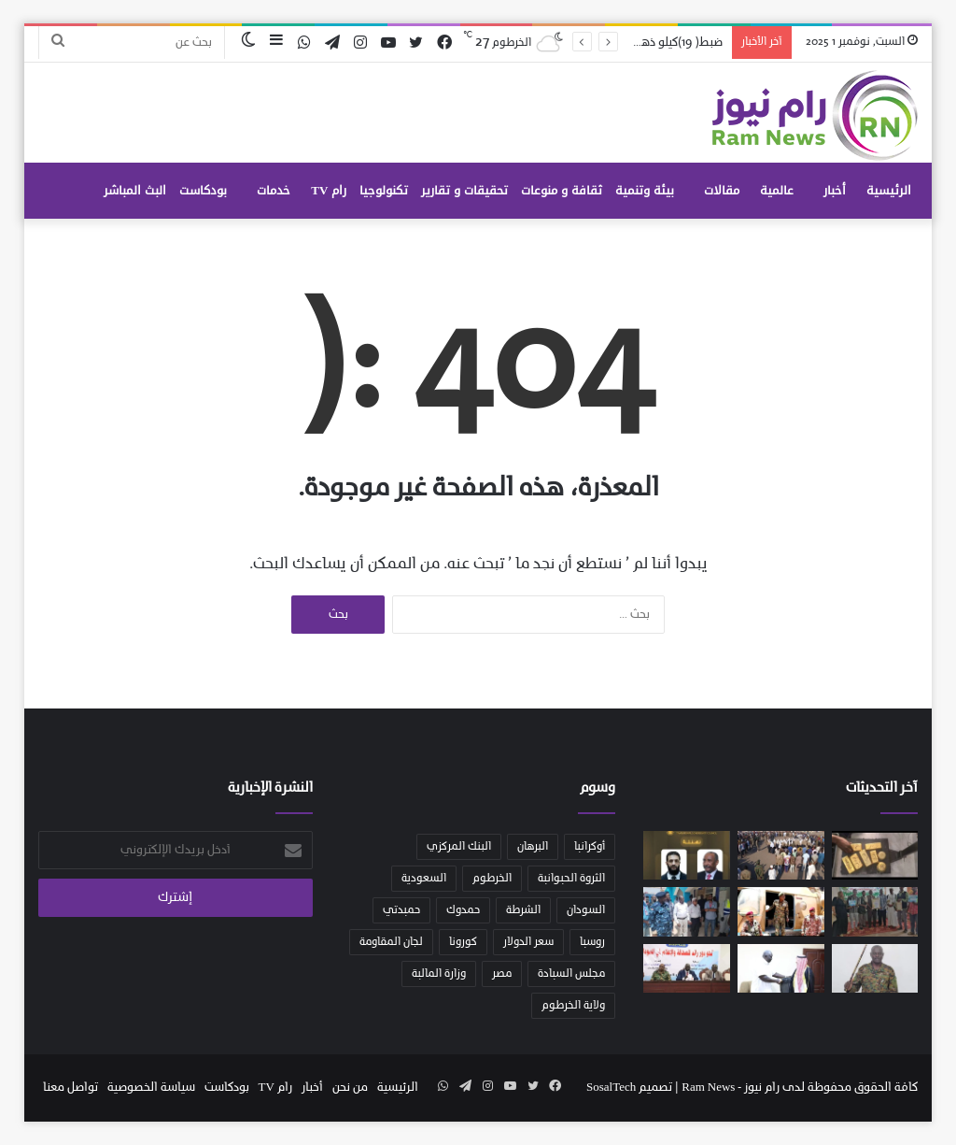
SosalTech (611, 1087)
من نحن (350, 1087)
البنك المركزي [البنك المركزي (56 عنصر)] (459, 846)
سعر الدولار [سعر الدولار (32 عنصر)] (528, 942)
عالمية (777, 190)
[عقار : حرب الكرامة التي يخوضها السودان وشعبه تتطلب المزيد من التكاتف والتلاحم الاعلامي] (686, 968)
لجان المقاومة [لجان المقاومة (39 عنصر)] (391, 942)
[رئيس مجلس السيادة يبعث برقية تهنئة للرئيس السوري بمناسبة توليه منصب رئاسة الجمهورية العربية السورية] (686, 855)
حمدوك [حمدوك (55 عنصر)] (463, 910)
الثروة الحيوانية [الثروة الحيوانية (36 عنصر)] (571, 878)
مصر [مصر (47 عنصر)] (502, 974)
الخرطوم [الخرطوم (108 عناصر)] (492, 878)
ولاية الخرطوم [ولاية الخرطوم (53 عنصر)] (573, 1005)
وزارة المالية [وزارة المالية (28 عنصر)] (439, 974)
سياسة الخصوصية (151, 1087)
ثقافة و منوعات (561, 190)
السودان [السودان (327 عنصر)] (586, 910)
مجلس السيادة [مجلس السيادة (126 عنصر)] (571, 974)
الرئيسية (888, 190)
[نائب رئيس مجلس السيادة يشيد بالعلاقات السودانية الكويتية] (781, 968)
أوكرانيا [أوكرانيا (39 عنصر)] (589, 846)
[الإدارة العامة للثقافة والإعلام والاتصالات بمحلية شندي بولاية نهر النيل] (875, 911)
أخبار (834, 190)
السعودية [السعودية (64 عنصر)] (423, 878)
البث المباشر (135, 190)
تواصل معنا (70, 1087)
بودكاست (203, 190)
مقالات (721, 190)
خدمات (273, 190)
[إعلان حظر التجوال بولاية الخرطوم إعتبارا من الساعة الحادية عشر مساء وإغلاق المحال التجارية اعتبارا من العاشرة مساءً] (875, 968)
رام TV (328, 190)
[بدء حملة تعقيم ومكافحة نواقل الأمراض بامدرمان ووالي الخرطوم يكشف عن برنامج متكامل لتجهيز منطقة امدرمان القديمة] (686, 911)
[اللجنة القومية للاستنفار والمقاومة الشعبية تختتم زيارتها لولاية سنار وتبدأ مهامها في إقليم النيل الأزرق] (781, 855)
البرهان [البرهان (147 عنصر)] (532, 846)
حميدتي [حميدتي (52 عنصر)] (401, 910)
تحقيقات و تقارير (464, 190)
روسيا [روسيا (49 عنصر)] (592, 942)
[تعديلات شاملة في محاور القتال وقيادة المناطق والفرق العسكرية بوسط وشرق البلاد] (781, 911)
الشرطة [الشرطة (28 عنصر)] (523, 910)
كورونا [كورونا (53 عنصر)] (463, 942)
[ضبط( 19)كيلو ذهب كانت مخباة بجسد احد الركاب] (875, 855)
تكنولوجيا (383, 190)
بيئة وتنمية (644, 190)
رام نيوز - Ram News (732, 1087)
